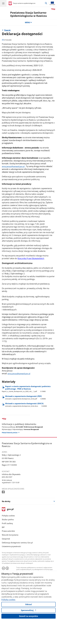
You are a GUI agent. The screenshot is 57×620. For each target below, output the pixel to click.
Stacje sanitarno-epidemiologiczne (24, 3)
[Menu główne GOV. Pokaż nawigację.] (3, 3)
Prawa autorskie (8, 531)
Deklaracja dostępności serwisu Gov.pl (17, 542)
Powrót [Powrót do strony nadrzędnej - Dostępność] (7, 30)
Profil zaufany (7, 523)
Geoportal (6, 539)
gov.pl (7, 509)
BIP (3, 527)
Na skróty (6, 501)
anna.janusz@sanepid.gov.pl (13, 166)
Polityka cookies (8, 515)
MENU (28, 22)
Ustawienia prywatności (11, 546)
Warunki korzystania (10, 535)
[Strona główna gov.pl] (10, 3)
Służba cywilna (8, 519)
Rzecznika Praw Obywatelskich (31, 258)
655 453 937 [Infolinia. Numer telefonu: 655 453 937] (7, 477)
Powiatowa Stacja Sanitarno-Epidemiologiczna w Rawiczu (28, 14)
